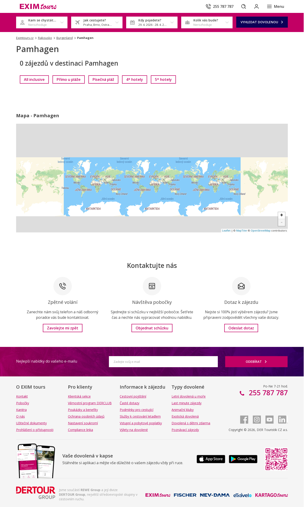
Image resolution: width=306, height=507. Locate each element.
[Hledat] (243, 6)
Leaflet (226, 230)
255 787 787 (267, 392)
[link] (34, 79)
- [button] (281, 222)
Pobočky (22, 403)
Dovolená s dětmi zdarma (191, 423)
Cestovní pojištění (133, 396)
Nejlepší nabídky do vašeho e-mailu (46, 361)
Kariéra (21, 409)
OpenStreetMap (261, 230)
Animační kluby (183, 409)
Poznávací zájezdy (185, 430)
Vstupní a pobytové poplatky (141, 423)
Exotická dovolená (185, 416)
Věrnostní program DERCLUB (90, 403)
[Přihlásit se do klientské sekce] (256, 6)
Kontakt (22, 396)
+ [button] (281, 215)
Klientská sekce (79, 396)
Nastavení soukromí (83, 423)
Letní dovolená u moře (189, 396)
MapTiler (241, 230)
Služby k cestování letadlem (140, 416)
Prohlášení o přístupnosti (34, 430)
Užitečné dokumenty (31, 423)
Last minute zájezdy (186, 403)
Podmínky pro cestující (136, 409)
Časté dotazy (129, 403)
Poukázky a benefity (83, 409)
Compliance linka (80, 430)
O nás (20, 416)
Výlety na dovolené (134, 430)
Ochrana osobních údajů (86, 416)
